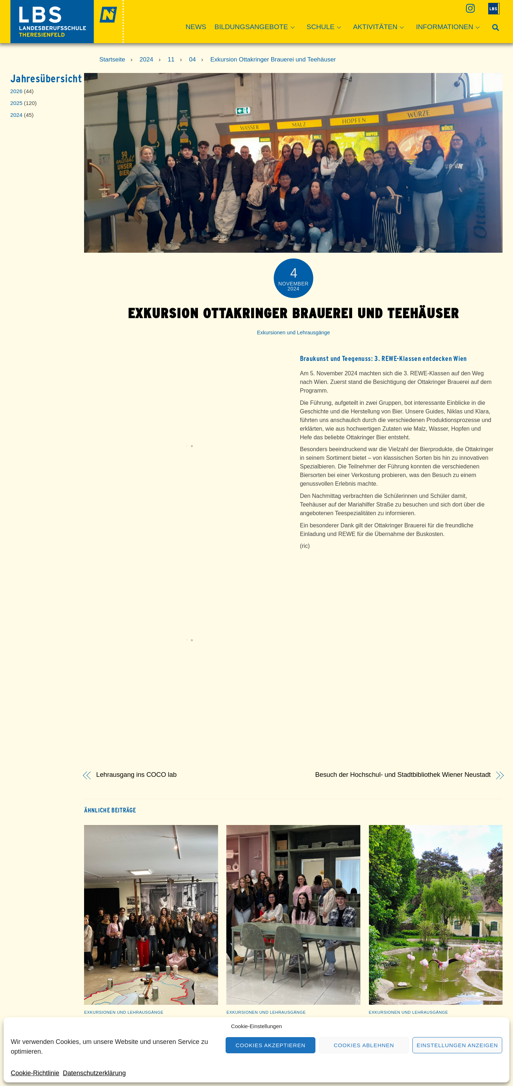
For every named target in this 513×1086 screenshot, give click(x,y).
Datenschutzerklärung (94, 1073)
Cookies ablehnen (364, 1045)
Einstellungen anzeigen (457, 1045)
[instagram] (470, 8)
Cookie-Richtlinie (35, 1073)
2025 (16, 103)
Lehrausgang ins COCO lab (136, 775)
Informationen (450, 27)
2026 (16, 91)
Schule (325, 27)
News (196, 27)
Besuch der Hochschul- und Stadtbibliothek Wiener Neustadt (403, 775)
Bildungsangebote (256, 27)
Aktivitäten (380, 27)
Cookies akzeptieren (270, 1045)
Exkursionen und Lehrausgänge (293, 332)
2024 (16, 115)
